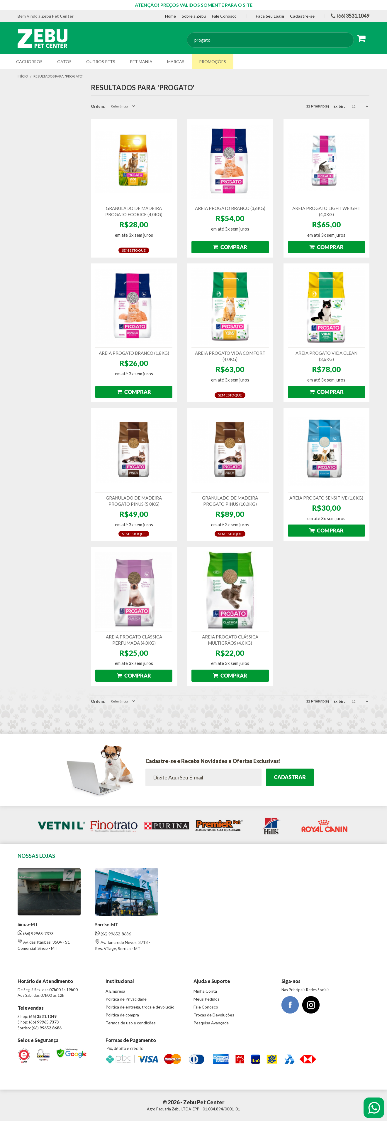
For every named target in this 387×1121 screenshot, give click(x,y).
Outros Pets (100, 61)
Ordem (97, 106)
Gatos (64, 61)
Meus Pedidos (206, 998)
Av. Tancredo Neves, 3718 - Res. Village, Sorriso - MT (122, 945)
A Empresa (115, 991)
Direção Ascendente (141, 106)
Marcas (175, 61)
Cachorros (29, 61)
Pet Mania (141, 61)
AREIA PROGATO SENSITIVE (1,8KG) (326, 497)
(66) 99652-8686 (113, 933)
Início (23, 76)
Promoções (212, 61)
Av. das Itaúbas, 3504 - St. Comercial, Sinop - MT (44, 945)
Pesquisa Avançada (211, 1022)
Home (170, 16)
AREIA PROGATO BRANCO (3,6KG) (230, 208)
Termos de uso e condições (131, 1022)
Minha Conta (205, 991)
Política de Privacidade (126, 998)
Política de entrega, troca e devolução (140, 1006)
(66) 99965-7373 (36, 933)
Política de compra (122, 1014)
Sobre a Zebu (194, 16)
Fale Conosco (224, 16)
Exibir (338, 106)
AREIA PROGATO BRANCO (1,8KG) (134, 353)
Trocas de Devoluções (213, 1014)
